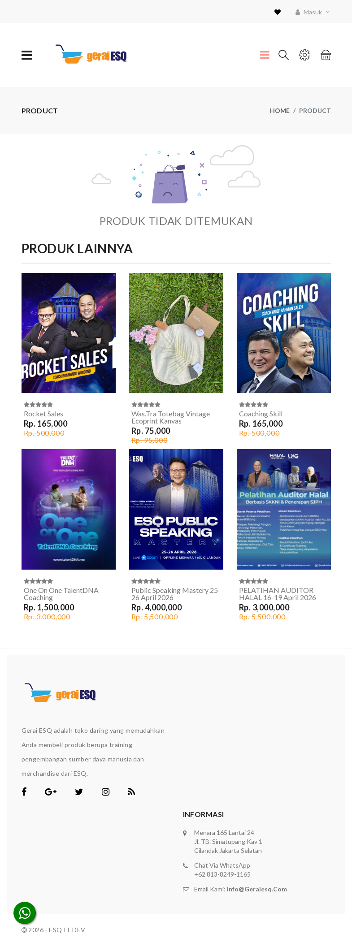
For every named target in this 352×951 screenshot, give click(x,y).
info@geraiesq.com (257, 889)
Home (280, 110)
